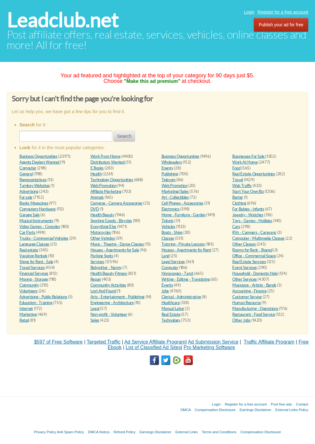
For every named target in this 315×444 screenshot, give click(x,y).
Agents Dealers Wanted (39, 162)
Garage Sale (29, 215)
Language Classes (34, 244)
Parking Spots (101, 256)
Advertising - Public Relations (43, 297)
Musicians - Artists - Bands (254, 285)
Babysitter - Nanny (106, 267)
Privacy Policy (45, 432)
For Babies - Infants (248, 209)
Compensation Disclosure (215, 410)
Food (236, 168)
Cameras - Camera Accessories (116, 203)
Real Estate (171, 314)
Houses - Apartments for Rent (186, 250)
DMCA (186, 410)
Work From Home (105, 156)
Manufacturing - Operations (255, 308)
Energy (167, 168)
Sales (94, 320)
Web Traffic (242, 185)
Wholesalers (171, 162)
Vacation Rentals (33, 256)
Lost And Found (103, 291)
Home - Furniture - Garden (183, 215)
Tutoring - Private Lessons (183, 244)
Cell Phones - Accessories (182, 203)
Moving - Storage (33, 279)
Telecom (168, 179)
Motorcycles (100, 232)
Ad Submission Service (213, 341)
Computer (27, 168)
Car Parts (27, 232)
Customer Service (247, 297)
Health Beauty (102, 215)
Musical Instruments (36, 220)
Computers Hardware (37, 209)
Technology (171, 320)
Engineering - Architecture (112, 302)
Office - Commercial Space (254, 256)
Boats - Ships (172, 232)
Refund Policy (125, 432)
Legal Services (173, 261)
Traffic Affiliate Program (269, 341)
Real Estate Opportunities (253, 174)
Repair (95, 279)
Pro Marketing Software (209, 347)
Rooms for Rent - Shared (252, 250)
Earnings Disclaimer (255, 410)
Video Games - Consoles (39, 226)
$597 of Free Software (58, 341)
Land (165, 256)
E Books (97, 168)
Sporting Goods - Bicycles (111, 220)
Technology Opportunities (111, 179)
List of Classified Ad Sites (153, 347)
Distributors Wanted (107, 162)
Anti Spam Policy (70, 432)
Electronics (170, 209)
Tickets (167, 220)
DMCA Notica (99, 432)
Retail (24, 320)
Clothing (239, 203)
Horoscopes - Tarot (177, 273)
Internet (26, 308)
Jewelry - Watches (247, 215)
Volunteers (28, 291)
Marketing (28, 314)
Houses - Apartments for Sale (114, 250)
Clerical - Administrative (181, 297)
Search (124, 136)
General (26, 174)
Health (96, 174)
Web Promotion (103, 185)
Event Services (244, 267)
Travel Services (32, 267)
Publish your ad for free (281, 24)
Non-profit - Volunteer (108, 314)
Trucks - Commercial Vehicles (43, 238)
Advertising (28, 191)
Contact (302, 404)
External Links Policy (291, 410)
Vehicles (168, 226)
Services (97, 261)
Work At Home (244, 162)
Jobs (165, 291)
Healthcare (170, 302)
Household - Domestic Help (254, 273)
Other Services (244, 279)
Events (167, 285)
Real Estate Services (249, 261)
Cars (236, 226)
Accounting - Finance (249, 291)
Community (29, 285)
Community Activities (108, 285)
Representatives (32, 179)
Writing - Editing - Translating (185, 279)
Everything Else (103, 226)
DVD (94, 209)
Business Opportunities (38, 156)
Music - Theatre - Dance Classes (117, 244)
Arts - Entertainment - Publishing (117, 297)
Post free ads (281, 404)
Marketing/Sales (175, 191)
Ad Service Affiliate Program (154, 341)
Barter (237, 197)
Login (249, 12)
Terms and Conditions (219, 432)
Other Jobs (241, 320)
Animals (97, 197)
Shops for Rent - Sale (36, 261)
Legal (94, 308)
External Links (186, 432)
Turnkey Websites (34, 185)
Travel (237, 179)
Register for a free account (282, 12)
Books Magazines (33, 203)
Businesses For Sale (248, 156)
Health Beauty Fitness (108, 273)
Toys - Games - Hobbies (252, 220)
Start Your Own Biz (248, 191)
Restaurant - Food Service (253, 314)
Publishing (169, 174)
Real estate (28, 250)
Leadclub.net (62, 20)
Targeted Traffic (104, 341)
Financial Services (33, 273)
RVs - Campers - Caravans (254, 232)
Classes (167, 238)
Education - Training (35, 302)
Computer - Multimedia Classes (258, 238)
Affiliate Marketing (106, 191)
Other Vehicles (102, 238)
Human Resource (246, 302)
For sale (25, 197)
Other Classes (244, 244)
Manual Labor (172, 308)
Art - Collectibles (175, 197)
